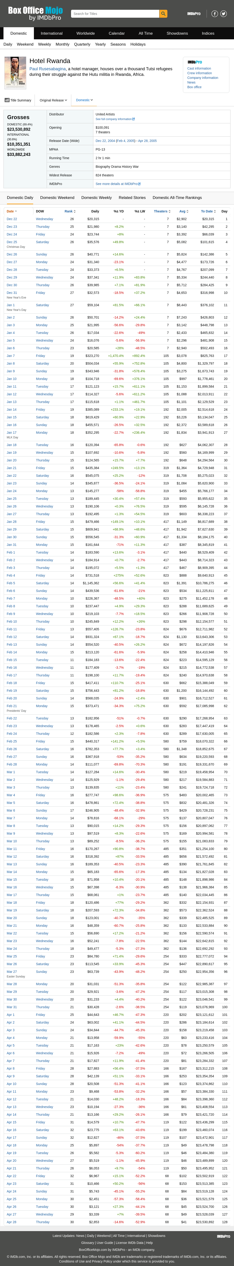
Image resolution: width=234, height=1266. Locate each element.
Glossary (87, 1243)
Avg (182, 211)
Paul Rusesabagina (47, 69)
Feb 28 (12, 764)
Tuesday (42, 270)
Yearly (100, 44)
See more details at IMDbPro (118, 184)
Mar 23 (12, 941)
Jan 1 (11, 305)
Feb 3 (11, 568)
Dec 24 (12, 234)
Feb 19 (12, 690)
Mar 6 (11, 810)
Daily (7, 44)
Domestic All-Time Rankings (177, 197)
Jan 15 (11, 417)
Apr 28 (11, 1222)
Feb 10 (12, 621)
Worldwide (85, 33)
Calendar (117, 33)
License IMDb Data (129, 1243)
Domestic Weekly (96, 197)
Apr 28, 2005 (147, 141)
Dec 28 (12, 270)
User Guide (105, 1243)
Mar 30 (12, 999)
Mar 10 (12, 841)
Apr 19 (11, 1153)
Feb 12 (12, 637)
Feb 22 (12, 718)
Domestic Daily (20, 197)
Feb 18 (12, 683)
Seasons (118, 44)
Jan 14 (11, 409)
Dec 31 (12, 293)
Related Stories (132, 197)
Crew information (199, 73)
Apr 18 (11, 1145)
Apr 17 (11, 1137)
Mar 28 (12, 984)
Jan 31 (11, 545)
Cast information (199, 68)
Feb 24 (12, 733)
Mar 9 (11, 833)
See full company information (115, 119)
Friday (40, 234)
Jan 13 (11, 402)
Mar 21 (12, 925)
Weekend (25, 44)
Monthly (63, 44)
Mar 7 (11, 818)
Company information (202, 78)
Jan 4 (11, 333)
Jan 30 (11, 537)
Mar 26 (12, 964)
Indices (208, 33)
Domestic (18, 33)
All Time (146, 33)
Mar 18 (12, 902)
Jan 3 (11, 325)
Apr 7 (10, 1061)
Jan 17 (11, 432)
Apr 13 (11, 1107)
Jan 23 (11, 483)
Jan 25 (11, 498)
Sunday (41, 254)
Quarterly (82, 44)
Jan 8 (11, 363)
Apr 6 (10, 1053)
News (191, 82)
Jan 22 (11, 475)
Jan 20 (11, 460)
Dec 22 (12, 219)
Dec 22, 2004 (105, 141)
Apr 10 (11, 1084)
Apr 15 (11, 1122)
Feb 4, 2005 (125, 141)
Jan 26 (11, 506)
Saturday (42, 242)
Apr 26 (11, 1207)
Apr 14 (11, 1114)
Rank (68, 211)
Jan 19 (11, 452)
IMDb (136, 1250)
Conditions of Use (72, 1261)
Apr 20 (11, 1160)
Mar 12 (12, 856)
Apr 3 (10, 1030)
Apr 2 (10, 1022)
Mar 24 (12, 948)
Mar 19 (12, 910)
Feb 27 (12, 757)
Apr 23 (11, 1183)
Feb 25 (12, 741)
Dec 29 (12, 277)
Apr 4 (10, 1038)
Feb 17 (12, 675)
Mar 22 (12, 933)
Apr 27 (11, 1214)
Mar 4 (11, 795)
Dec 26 (12, 254)
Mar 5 (11, 803)
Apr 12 (11, 1099)
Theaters (160, 211)
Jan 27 (11, 514)
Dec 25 (12, 242)
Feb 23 (12, 726)
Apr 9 (10, 1076)
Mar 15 (12, 879)
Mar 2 (11, 780)
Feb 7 (11, 598)
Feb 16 (12, 667)
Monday (42, 262)
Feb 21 (12, 706)
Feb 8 (11, 606)
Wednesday (44, 219)
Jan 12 (11, 394)
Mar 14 (12, 872)
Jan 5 (11, 340)
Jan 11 (11, 386)
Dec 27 (12, 262)
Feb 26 (12, 749)
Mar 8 (11, 826)
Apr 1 (10, 1015)
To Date (207, 211)
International (52, 33)
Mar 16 (12, 887)
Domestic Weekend (57, 197)
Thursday (42, 226)
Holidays (138, 44)
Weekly (44, 44)
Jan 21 (11, 468)
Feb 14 (12, 652)
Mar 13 (12, 864)
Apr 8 (10, 1068)
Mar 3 (11, 787)
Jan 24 (11, 491)
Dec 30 (12, 285)
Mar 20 (12, 918)
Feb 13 (12, 644)
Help (149, 1243)
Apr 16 (11, 1130)
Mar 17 (12, 895)
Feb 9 (11, 614)
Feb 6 (11, 591)
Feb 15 (12, 660)
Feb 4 (11, 575)
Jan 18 (11, 445)
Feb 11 (12, 629)
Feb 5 (11, 583)
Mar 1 (11, 772)
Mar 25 (12, 956)
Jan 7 (11, 356)
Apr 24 (11, 1191)
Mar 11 (12, 849)
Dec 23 (12, 226)
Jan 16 (11, 425)
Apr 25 (11, 1199)
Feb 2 (11, 560)
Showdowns (177, 33)
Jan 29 (11, 529)
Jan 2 (11, 317)
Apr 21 (11, 1168)
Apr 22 (11, 1176)
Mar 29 (12, 992)
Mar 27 (12, 972)
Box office (194, 87)
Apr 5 (10, 1045)
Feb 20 (12, 698)
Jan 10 (11, 379)
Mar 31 (12, 1007)
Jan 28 (11, 522)
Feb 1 (11, 552)
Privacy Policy (102, 1261)
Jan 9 (11, 371)
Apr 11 (11, 1091)
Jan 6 (11, 348)
